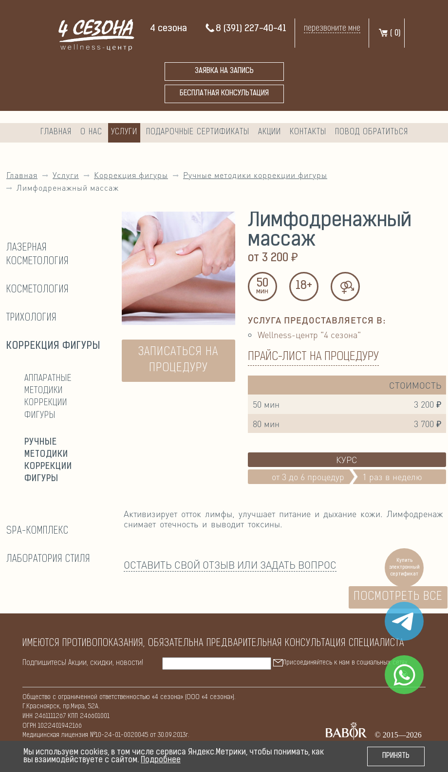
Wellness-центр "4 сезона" (309, 334)
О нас (91, 132)
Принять (396, 756)
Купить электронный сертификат (404, 567)
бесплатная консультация (224, 93)
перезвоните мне (332, 28)
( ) (389, 33)
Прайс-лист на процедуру (313, 357)
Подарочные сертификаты (197, 132)
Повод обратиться (371, 132)
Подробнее (161, 760)
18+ (304, 286)
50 (262, 287)
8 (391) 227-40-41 (245, 29)
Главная (56, 132)
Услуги (124, 132)
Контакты (308, 132)
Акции (269, 132)
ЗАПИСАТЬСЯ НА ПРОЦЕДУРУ (178, 360)
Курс (346, 459)
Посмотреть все (398, 597)
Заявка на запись (224, 71)
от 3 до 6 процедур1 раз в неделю (347, 476)
